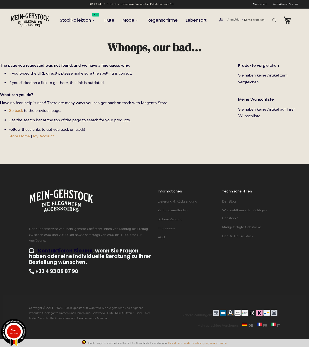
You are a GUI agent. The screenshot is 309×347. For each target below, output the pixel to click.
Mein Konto (260, 4)
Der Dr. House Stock (237, 236)
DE (246, 325)
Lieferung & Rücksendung (177, 201)
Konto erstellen (254, 20)
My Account (43, 136)
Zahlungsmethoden (173, 210)
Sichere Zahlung (170, 219)
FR (261, 325)
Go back (16, 110)
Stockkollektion (91, 18)
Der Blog (229, 201)
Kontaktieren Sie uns (285, 4)
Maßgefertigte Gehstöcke (241, 227)
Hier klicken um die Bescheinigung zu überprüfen (197, 343)
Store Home (19, 136)
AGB (161, 237)
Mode (129, 20)
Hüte (114, 20)
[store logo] (30, 20)
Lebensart (181, 20)
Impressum (166, 228)
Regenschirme (156, 20)
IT (274, 325)
